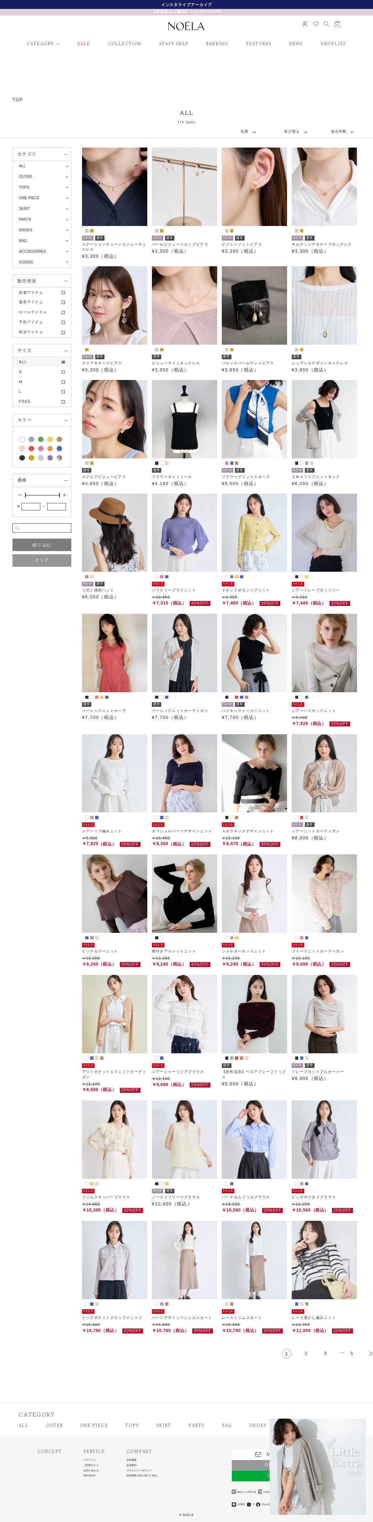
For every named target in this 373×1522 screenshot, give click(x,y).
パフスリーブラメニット (174, 590)
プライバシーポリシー (139, 1470)
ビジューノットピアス (242, 244)
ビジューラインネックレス (176, 363)
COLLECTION (125, 44)
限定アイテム (31, 332)
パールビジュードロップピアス (180, 244)
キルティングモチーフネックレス (322, 244)
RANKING (217, 44)
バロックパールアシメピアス (248, 363)
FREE (25, 401)
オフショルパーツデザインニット (182, 831)
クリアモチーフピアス (102, 363)
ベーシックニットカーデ (104, 711)
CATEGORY (41, 44)
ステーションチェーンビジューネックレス (114, 247)
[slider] (25, 495)
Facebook (265, 1504)
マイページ (89, 1460)
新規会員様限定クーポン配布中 (186, 4)
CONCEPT (49, 1451)
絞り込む (41, 545)
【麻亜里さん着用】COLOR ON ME (186, 11)
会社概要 (132, 1460)
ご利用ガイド (91, 1465)
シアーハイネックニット (314, 711)
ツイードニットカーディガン (318, 951)
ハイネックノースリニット (246, 711)
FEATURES (259, 44)
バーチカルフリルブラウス (246, 1197)
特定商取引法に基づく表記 (142, 1475)
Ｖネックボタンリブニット (246, 590)
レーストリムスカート (242, 1318)
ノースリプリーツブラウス (176, 1197)
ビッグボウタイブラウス (314, 1197)
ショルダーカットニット (244, 951)
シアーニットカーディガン (316, 831)
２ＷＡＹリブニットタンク (316, 477)
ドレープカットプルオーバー (318, 1072)
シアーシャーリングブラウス (178, 1072)
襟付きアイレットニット (174, 951)
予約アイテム (31, 322)
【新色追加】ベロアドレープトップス (254, 1074)
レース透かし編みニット (314, 1318)
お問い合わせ (91, 1470)
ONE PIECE (94, 1426)
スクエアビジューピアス (104, 477)
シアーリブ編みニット (102, 831)
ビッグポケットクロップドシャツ (112, 1318)
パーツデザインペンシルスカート (182, 1318)
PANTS (196, 1426)
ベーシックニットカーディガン (180, 711)
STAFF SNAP (174, 44)
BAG (227, 1426)
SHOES (257, 1426)
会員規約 (132, 1465)
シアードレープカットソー (316, 590)
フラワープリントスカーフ (246, 477)
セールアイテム (33, 312)
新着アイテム (31, 292)
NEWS (296, 44)
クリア (42, 560)
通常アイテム (31, 302)
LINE (238, 1504)
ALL (22, 166)
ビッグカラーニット (100, 951)
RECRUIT (89, 1475)
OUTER (54, 1426)
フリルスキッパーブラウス (106, 1197)
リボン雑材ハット (98, 590)
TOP (17, 99)
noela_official (244, 1492)
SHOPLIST (334, 44)
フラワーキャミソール (172, 477)
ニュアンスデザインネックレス (320, 363)
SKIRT (163, 1426)
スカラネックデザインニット (248, 831)
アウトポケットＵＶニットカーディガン (114, 1074)
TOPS (132, 1426)
